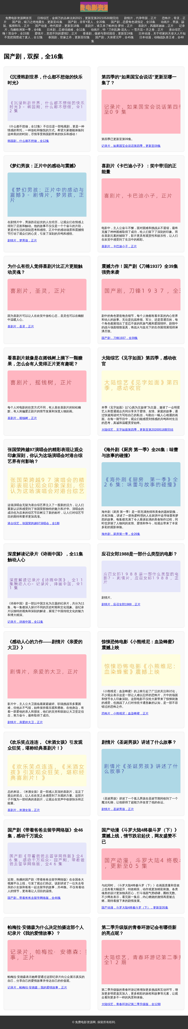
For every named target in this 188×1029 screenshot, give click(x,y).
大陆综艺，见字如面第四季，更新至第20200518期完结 (137, 429)
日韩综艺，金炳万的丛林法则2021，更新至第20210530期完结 (78, 18)
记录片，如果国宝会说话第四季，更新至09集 (131, 145)
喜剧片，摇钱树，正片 (22, 418)
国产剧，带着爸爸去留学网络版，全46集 (34, 897)
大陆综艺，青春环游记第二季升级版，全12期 (131, 1004)
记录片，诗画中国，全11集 (25, 621)
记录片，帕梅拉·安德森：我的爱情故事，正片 (37, 987)
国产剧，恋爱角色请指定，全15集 (133, 21)
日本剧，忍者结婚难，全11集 (66, 29)
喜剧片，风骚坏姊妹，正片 (155, 25)
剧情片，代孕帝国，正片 (140, 18)
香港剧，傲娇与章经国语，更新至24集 (108, 33)
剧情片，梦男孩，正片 (22, 240)
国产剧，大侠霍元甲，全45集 (114, 37)
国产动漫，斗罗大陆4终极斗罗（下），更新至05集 (135, 907)
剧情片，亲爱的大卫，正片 (25, 722)
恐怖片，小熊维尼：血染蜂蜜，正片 (125, 713)
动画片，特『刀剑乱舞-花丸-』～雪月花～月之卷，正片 (127, 29)
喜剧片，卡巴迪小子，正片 (119, 246)
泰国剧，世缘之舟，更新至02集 (69, 37)
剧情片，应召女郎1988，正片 (121, 604)
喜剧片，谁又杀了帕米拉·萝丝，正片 (109, 25)
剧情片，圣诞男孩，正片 (118, 809)
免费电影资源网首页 (18, 18)
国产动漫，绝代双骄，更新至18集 (57, 25)
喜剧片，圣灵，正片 (21, 326)
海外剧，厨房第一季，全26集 (121, 533)
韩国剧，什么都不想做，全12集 (28, 140)
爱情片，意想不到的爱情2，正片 (56, 33)
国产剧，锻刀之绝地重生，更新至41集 (37, 21)
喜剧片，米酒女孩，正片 (24, 810)
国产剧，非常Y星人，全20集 (86, 21)
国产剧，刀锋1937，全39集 (120, 338)
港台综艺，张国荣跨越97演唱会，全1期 (33, 523)
